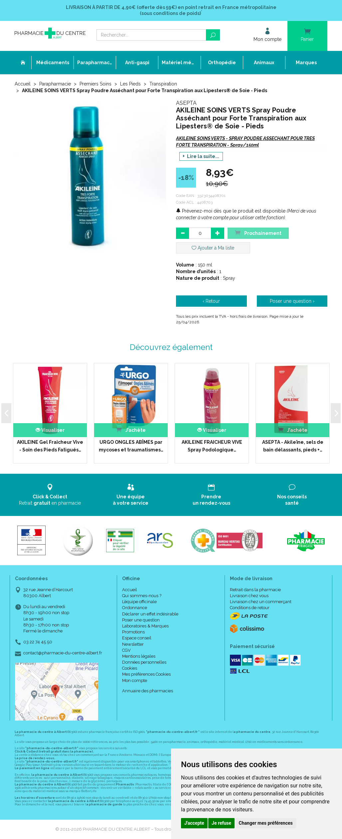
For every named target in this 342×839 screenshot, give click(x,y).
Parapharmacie (55, 83)
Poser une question (141, 619)
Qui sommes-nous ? (141, 595)
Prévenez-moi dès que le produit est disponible (230, 211)
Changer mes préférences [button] (266, 823)
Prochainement (258, 233)
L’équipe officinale (139, 601)
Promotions (133, 631)
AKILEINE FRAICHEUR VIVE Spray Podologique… (212, 445)
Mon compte (134, 680)
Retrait (50, 494)
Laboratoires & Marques (145, 625)
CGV (126, 650)
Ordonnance (134, 607)
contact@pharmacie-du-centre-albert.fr (62, 653)
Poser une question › (292, 301)
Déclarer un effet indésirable (150, 613)
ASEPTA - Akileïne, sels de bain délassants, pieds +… (292, 445)
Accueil (23, 83)
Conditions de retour (249, 607)
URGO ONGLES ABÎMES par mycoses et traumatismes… (131, 445)
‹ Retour (211, 301)
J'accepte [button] (194, 823)
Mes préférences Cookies (146, 674)
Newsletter (133, 644)
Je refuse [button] (221, 823)
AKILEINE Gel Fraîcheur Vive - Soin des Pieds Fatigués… (50, 445)
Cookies (129, 668)
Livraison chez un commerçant (260, 601)
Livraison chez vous (249, 595)
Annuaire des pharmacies (147, 690)
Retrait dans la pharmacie (255, 589)
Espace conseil (136, 637)
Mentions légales (138, 656)
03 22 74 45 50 (37, 641)
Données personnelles (144, 662)
